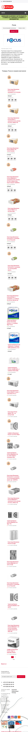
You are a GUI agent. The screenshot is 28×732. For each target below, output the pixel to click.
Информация (15, 691)
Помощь (14, 692)
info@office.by (4, 712)
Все (14, 659)
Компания (14, 689)
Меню (3, 12)
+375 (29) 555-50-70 (8, 684)
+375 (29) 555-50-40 (8, 686)
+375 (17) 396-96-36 (7, 1)
